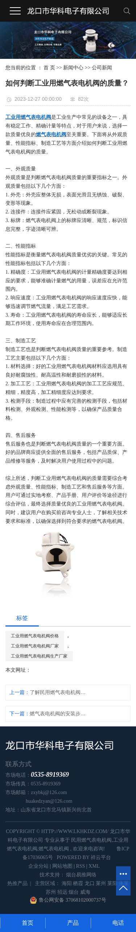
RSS (80, 866)
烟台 (74, 892)
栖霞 (78, 883)
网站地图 (62, 866)
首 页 (49, 67)
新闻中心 (73, 67)
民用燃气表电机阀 (91, 840)
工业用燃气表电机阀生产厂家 (39, 656)
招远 (62, 892)
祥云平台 (101, 857)
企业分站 (38, 866)
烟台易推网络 (81, 874)
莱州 (101, 883)
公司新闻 (102, 67)
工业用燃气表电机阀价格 (35, 635)
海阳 (67, 883)
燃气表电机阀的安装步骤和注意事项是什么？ (59, 713)
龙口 (90, 883)
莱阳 (112, 883)
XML (94, 866)
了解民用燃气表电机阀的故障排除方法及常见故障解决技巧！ (59, 692)
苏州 (51, 892)
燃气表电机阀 (53, 848)
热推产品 (17, 883)
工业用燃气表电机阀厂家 (35, 646)
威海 (85, 892)
